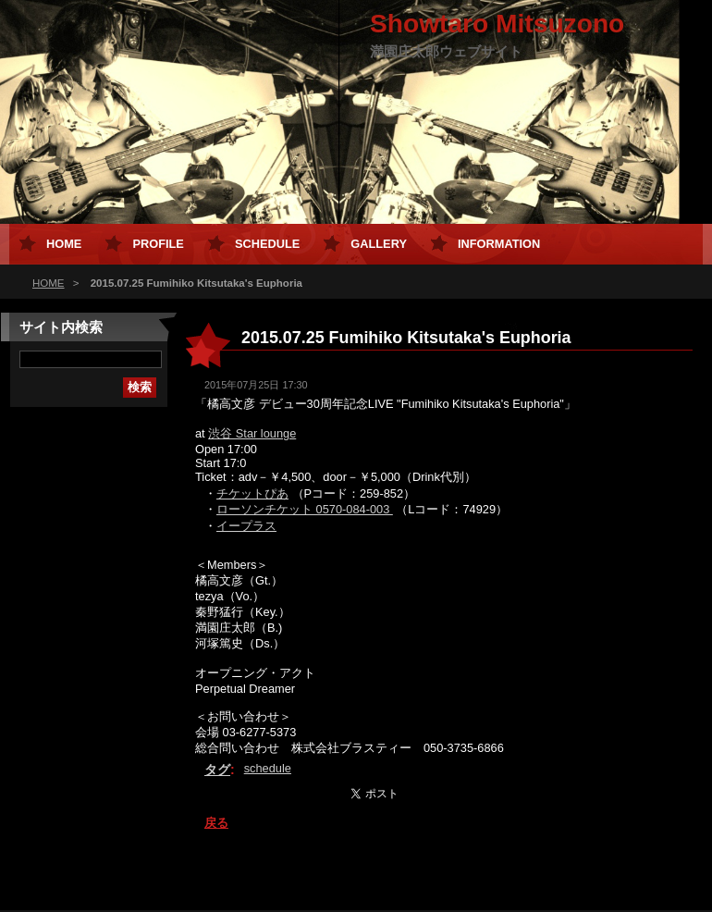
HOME (48, 283)
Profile (157, 244)
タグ (217, 769)
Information (499, 244)
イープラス (246, 526)
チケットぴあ (252, 493)
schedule (267, 768)
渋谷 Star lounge (252, 433)
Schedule (267, 244)
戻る (216, 823)
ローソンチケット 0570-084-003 (304, 509)
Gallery (378, 244)
